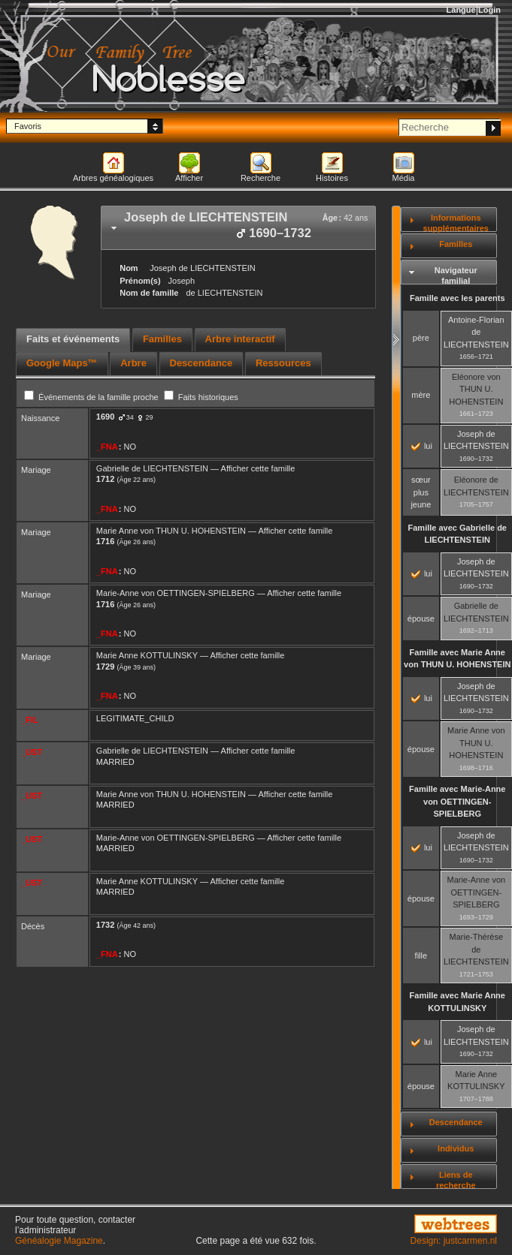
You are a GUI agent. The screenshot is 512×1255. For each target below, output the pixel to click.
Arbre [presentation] (133, 363)
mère (420, 394)
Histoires (332, 177)
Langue (461, 9)
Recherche (260, 177)
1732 (105, 924)
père (421, 337)
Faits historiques (201, 397)
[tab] (238, 228)
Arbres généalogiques (113, 177)
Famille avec (457, 534)
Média (403, 177)
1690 (105, 416)
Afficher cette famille (258, 468)
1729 (105, 666)
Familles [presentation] (162, 339)
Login (489, 9)
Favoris (27, 126)
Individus (456, 1148)
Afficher (189, 177)
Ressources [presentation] (283, 363)
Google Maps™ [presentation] (62, 363)
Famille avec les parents (457, 297)
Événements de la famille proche (92, 397)
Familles (455, 243)
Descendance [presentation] (201, 363)
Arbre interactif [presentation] (240, 339)
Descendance (456, 1122)
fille (421, 955)
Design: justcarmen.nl (454, 1240)
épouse (421, 618)
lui (421, 445)
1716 (105, 541)
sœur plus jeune (421, 492)
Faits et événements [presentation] (73, 339)
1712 (105, 478)
